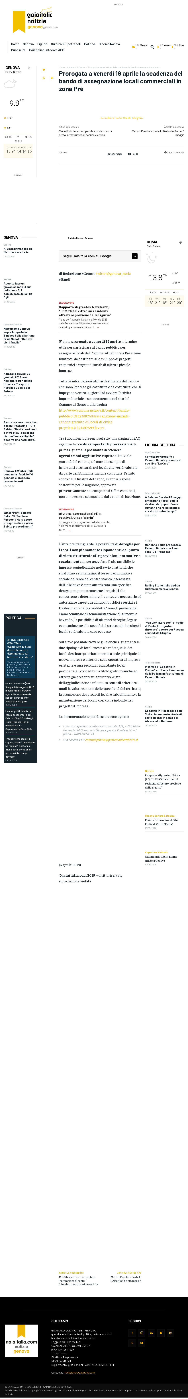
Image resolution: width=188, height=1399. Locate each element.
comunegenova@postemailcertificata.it (111, 740)
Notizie (148, 540)
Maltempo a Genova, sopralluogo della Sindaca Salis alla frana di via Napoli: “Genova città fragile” (19, 335)
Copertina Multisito (156, 852)
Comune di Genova (13, 324)
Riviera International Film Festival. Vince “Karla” (80, 515)
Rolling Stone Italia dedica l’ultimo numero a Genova (162, 587)
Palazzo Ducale (152, 452)
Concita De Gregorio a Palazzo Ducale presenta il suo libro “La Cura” (162, 460)
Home (62, 67)
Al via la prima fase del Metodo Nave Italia (18, 250)
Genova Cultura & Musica (160, 815)
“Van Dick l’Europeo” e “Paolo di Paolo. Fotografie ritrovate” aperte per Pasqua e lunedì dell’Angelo (164, 628)
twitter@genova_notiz (113, 273)
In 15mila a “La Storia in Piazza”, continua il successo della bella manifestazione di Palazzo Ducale (164, 672)
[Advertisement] (118, 15)
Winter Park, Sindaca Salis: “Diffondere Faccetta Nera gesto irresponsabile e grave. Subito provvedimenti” (19, 519)
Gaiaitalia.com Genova (80, 238)
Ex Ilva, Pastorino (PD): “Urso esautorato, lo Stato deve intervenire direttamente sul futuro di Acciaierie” (20, 648)
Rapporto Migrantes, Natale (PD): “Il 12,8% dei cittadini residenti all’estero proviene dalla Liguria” (85, 311)
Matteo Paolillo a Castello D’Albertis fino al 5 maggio (125, 1278)
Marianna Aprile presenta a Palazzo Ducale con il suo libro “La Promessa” (163, 548)
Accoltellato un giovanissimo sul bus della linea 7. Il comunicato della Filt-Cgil (18, 290)
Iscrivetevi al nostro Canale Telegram (122, 118)
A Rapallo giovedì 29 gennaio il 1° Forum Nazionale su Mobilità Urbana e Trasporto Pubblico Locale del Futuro (18, 382)
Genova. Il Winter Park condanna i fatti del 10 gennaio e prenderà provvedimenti (18, 476)
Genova (7, 244)
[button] (152, 47)
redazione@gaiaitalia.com (80, 1372)
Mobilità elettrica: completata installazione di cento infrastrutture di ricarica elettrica (79, 1280)
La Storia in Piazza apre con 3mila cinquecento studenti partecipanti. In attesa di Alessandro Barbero (163, 716)
